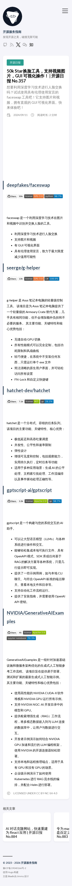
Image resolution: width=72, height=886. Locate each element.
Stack (11, 876)
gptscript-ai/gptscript (29, 490)
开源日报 (15, 62)
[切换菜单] (65, 10)
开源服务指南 (12, 31)
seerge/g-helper (23, 267)
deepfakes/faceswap (28, 185)
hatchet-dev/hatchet (28, 390)
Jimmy (20, 876)
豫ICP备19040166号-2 (14, 868)
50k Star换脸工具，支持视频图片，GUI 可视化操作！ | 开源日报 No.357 (36, 75)
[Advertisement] (36, 150)
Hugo (10, 872)
